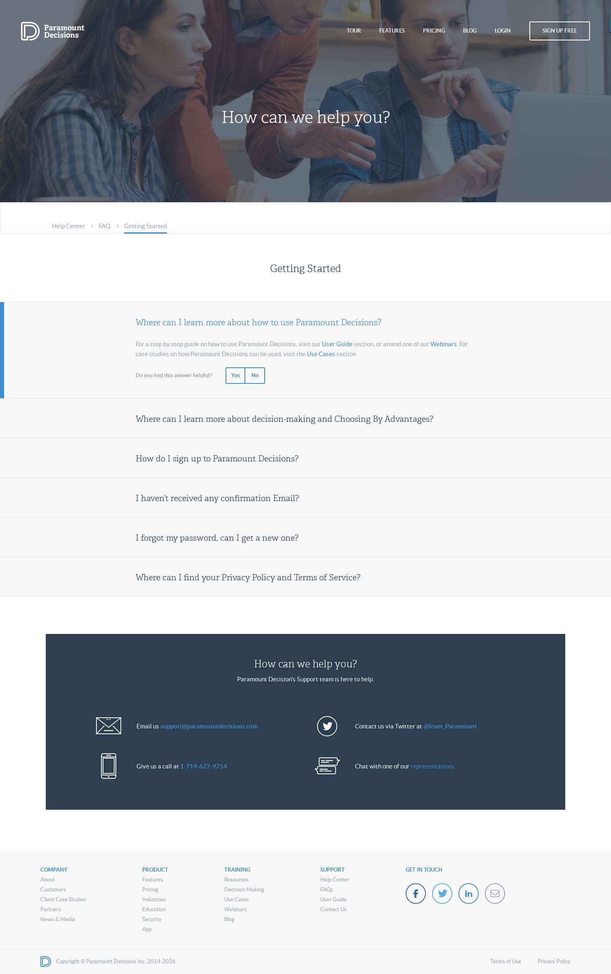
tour (354, 31)
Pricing (150, 890)
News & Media (57, 919)
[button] (305, 320)
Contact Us (333, 909)
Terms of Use (505, 961)
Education (154, 909)
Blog (229, 919)
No (254, 375)
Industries (154, 899)
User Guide (337, 344)
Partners (50, 909)
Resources (236, 880)
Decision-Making (244, 890)
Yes (235, 375)
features (392, 31)
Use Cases (321, 353)
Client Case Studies (63, 899)
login (503, 31)
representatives (432, 766)
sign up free (560, 31)
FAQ (104, 225)
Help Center (68, 225)
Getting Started (145, 225)
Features (152, 880)
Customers (53, 890)
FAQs (326, 890)
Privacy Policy (554, 961)
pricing (434, 31)
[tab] (305, 320)
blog (470, 31)
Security (152, 919)
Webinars (443, 344)
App (147, 929)
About (47, 880)
